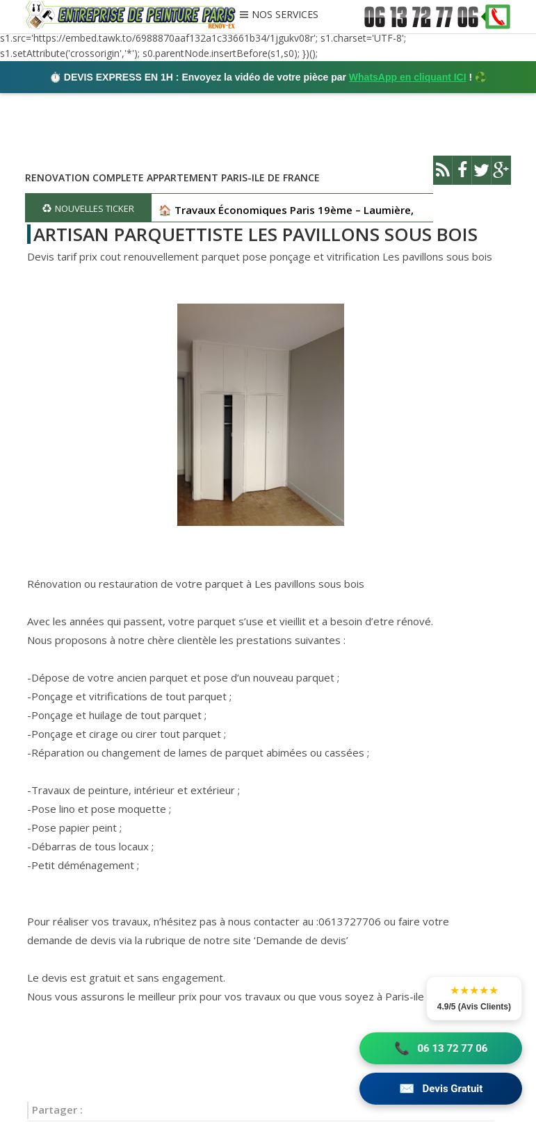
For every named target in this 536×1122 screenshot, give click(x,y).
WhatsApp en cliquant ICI (407, 77)
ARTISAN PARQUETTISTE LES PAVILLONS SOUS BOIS (255, 234)
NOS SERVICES (285, 15)
